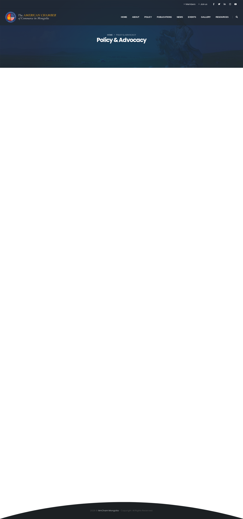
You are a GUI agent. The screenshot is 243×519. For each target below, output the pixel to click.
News (180, 17)
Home (124, 17)
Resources (222, 17)
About (135, 17)
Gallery (206, 17)
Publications (164, 17)
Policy (148, 17)
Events (192, 17)
